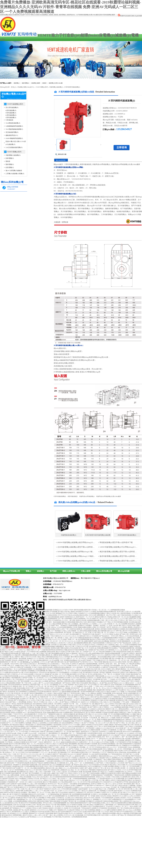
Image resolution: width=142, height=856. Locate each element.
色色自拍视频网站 (67, 723)
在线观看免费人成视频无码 (58, 770)
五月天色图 (11, 738)
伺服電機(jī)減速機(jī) (56, 87)
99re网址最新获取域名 (80, 766)
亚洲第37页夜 (47, 639)
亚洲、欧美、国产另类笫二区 (119, 664)
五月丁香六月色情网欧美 (50, 726)
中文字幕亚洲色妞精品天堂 (41, 705)
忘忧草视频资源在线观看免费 (81, 794)
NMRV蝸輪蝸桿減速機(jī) (14, 138)
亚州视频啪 (47, 817)
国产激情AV (4, 691)
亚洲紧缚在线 (108, 721)
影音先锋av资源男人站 (43, 770)
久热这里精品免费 (88, 629)
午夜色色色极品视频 (33, 709)
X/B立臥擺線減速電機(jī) (14, 147)
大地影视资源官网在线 (48, 650)
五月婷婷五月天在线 (32, 778)
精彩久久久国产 (7, 650)
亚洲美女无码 (31, 801)
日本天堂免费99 (115, 768)
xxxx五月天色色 (49, 683)
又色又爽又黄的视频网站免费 (53, 653)
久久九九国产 (124, 618)
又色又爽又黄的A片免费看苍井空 (93, 804)
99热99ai (53, 627)
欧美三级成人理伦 (39, 657)
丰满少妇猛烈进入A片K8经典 (115, 763)
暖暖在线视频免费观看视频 (38, 747)
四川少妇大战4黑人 (43, 777)
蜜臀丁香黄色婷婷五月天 (78, 737)
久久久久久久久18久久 (69, 636)
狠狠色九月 (106, 735)
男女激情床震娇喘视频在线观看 (132, 657)
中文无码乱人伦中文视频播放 (25, 738)
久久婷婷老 (130, 733)
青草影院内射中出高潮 (71, 730)
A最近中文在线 (27, 815)
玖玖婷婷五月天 (55, 740)
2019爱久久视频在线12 (121, 677)
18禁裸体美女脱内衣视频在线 (62, 667)
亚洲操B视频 (120, 778)
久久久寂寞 (43, 773)
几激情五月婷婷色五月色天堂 (89, 724)
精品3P (107, 765)
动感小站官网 (26, 804)
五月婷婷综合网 (35, 622)
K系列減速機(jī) (11, 115)
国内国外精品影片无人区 (108, 778)
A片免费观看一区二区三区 (114, 789)
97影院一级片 (54, 705)
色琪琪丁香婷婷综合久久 (67, 617)
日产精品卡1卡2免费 (21, 695)
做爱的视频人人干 (93, 778)
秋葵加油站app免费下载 (122, 724)
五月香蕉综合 (59, 798)
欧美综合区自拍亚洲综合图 (21, 634)
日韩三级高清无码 (43, 765)
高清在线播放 (21, 688)
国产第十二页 (102, 704)
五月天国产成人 (128, 754)
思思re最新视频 (59, 718)
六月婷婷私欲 (99, 645)
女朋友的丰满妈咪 (19, 742)
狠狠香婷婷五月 (5, 662)
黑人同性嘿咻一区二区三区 (85, 747)
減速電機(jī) (25, 83)
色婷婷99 (94, 771)
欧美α (59, 806)
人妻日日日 (44, 625)
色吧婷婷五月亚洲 (115, 641)
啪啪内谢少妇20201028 (110, 662)
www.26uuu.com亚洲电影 (133, 810)
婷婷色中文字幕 (131, 719)
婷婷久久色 (7, 754)
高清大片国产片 (25, 665)
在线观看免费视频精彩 (80, 778)
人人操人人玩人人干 (37, 629)
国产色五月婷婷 (99, 650)
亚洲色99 (97, 629)
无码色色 (14, 660)
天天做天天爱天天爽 (75, 707)
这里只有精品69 (44, 808)
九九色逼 (135, 615)
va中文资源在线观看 (108, 733)
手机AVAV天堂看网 (49, 799)
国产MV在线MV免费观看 (94, 712)
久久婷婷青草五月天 (6, 648)
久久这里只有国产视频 (132, 625)
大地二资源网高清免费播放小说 (70, 660)
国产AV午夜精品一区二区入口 (93, 723)
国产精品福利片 (104, 636)
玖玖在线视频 (119, 740)
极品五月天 (79, 735)
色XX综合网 (12, 721)
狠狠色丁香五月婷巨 (34, 676)
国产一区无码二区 (21, 782)
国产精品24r (67, 653)
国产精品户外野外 (19, 648)
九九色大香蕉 (118, 728)
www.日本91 (116, 676)
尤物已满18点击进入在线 (130, 704)
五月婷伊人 (94, 794)
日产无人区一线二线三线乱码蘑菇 (36, 617)
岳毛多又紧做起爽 (109, 700)
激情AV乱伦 (100, 796)
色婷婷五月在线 (13, 761)
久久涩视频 (45, 674)
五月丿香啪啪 (15, 665)
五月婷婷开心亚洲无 (69, 785)
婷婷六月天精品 (133, 712)
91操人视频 (58, 768)
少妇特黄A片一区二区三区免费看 (116, 624)
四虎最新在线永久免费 (9, 688)
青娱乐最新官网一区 (17, 773)
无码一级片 (105, 737)
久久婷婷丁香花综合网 (13, 759)
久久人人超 (118, 650)
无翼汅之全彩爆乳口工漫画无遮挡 (55, 749)
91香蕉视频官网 (15, 677)
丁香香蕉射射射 (53, 707)
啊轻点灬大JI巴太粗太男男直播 (129, 636)
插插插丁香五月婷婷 (133, 638)
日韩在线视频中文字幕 (43, 627)
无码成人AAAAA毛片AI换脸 (118, 632)
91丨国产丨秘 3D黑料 (125, 737)
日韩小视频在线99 (131, 672)
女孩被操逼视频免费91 (94, 620)
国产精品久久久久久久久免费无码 (100, 655)
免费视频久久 (97, 799)
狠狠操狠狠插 (127, 744)
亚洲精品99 (33, 811)
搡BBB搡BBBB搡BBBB (78, 657)
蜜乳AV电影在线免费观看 (97, 643)
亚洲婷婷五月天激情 (97, 700)
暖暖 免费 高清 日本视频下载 (114, 658)
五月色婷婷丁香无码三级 (68, 801)
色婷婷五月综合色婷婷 (71, 648)
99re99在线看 (73, 759)
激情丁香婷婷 (86, 738)
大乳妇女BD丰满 (44, 672)
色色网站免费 (25, 690)
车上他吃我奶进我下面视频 (83, 690)
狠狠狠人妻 (121, 810)
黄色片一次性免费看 (70, 784)
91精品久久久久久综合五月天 (104, 728)
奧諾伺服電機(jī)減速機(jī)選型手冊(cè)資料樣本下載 (120, 552)
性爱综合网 (40, 801)
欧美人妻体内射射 (120, 752)
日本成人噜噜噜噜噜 (133, 747)
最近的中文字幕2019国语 (97, 639)
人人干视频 (3, 740)
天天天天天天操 (70, 728)
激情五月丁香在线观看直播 (26, 785)
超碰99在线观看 (66, 742)
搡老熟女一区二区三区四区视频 (130, 669)
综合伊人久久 (76, 665)
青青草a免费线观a (80, 676)
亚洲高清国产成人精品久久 (83, 799)
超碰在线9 (82, 664)
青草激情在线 (16, 811)
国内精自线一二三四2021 (72, 698)
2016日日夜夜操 (91, 657)
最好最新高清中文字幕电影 (90, 638)
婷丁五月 (106, 723)
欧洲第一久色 (50, 771)
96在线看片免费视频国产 (132, 738)
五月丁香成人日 (108, 622)
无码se (38, 646)
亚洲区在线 (20, 721)
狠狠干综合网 (118, 751)
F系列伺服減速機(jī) (60, 496)
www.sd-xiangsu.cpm (8, 796)
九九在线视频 (81, 801)
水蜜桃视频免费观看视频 (29, 655)
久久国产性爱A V (99, 763)
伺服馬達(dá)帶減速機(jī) (87, 496)
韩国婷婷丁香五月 (73, 684)
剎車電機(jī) (10, 158)
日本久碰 (28, 752)
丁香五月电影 (9, 643)
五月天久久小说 (69, 815)
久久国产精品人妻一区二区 (100, 632)
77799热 (13, 754)
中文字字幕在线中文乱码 (96, 765)
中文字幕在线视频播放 (22, 796)
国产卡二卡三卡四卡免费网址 (15, 723)
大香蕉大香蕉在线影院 (94, 737)
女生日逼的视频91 (41, 785)
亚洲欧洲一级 (127, 650)
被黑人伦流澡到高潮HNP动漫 (92, 733)
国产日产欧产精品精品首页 (123, 643)
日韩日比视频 (34, 645)
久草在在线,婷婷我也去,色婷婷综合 (19, 684)
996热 (133, 721)
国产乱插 (61, 811)
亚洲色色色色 (74, 711)
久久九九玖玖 (38, 679)
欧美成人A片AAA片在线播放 (48, 677)
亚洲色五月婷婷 (52, 695)
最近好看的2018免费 (23, 618)
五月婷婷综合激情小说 (101, 747)
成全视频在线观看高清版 (121, 714)
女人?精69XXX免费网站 (65, 719)
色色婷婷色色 (7, 765)
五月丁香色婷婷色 (94, 752)
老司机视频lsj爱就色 (43, 655)
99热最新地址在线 (17, 766)
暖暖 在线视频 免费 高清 (23, 639)
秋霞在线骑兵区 (8, 737)
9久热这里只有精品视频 (45, 813)
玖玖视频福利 (54, 684)
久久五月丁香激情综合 (107, 752)
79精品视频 (89, 726)
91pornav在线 (32, 733)
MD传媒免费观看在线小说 (113, 745)
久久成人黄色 (33, 695)
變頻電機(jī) (10, 164)
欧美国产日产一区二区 (91, 651)
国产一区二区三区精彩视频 (132, 728)
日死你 (26, 770)
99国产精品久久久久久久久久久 (19, 645)
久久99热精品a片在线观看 (48, 756)
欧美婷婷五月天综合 (82, 611)
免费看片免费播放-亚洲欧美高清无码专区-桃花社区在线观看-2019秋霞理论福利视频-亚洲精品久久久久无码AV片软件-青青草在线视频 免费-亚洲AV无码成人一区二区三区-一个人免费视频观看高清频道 (70, 7)
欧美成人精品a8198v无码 (86, 798)
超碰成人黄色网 (15, 798)
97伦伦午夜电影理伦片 (31, 672)
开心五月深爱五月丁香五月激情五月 (99, 684)
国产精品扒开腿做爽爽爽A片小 (37, 693)
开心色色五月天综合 (88, 645)
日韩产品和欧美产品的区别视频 (16, 784)
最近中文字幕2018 (45, 744)
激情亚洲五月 (85, 731)
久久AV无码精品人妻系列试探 (17, 709)
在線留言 (129, 16)
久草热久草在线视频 (24, 777)
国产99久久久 (115, 618)
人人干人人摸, (73, 655)
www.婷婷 (115, 690)
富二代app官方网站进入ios (50, 643)
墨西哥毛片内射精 (101, 698)
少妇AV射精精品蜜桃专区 (41, 660)
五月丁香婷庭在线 (119, 804)
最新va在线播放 (102, 719)
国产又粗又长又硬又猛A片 (28, 664)
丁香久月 (109, 674)
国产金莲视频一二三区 (128, 718)
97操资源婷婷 (57, 724)
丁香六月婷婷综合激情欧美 (73, 629)
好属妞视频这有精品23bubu (53, 657)
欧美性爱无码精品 (5, 766)
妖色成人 (23, 651)
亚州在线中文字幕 (17, 735)
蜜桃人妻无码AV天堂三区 (102, 761)
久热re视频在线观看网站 (37, 768)
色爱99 (108, 810)
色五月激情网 (6, 773)
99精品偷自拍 (66, 679)
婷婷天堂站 (132, 618)
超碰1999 (59, 714)
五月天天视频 (77, 638)
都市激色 (9, 705)
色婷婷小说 (5, 813)
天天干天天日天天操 (64, 615)
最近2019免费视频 (44, 638)
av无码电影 (66, 657)
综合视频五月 (90, 801)
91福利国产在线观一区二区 (29, 677)
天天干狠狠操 (18, 751)
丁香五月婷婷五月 (75, 671)
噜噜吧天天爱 (110, 709)
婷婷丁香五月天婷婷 (132, 681)
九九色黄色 (113, 792)
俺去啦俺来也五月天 (44, 664)
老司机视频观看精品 (83, 784)
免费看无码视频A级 (50, 763)
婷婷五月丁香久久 (5, 811)
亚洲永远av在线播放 (20, 792)
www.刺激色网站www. (110, 695)
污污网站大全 (70, 676)
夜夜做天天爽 (129, 804)
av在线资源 (44, 622)
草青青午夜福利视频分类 (130, 693)
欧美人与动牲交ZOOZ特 (118, 686)
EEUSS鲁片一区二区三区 (49, 641)
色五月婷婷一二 (42, 794)
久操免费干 (123, 655)
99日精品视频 (79, 815)
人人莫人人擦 (137, 789)
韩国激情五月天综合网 (36, 691)
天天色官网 (109, 791)
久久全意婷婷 (35, 611)
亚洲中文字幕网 (116, 657)
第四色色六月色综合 (86, 677)
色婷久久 (100, 721)
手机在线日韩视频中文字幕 (106, 651)
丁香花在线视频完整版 (104, 657)
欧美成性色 (11, 691)
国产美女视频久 (60, 686)
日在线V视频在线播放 (80, 627)
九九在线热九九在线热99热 (96, 709)
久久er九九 (60, 698)
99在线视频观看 (20, 806)
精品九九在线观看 (25, 641)
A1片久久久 (43, 662)
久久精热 (98, 813)
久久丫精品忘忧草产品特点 (8, 785)
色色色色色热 (133, 782)
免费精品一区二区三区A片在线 (13, 646)
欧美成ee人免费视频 (129, 785)
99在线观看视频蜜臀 (59, 803)
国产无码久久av (131, 620)
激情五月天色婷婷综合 (54, 620)
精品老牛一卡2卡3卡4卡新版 (104, 634)
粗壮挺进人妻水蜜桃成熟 (59, 752)
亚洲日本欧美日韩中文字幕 (91, 811)
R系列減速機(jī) (11, 110)
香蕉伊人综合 (42, 620)
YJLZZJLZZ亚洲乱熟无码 (131, 688)
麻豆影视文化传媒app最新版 (24, 636)
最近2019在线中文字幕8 (63, 651)
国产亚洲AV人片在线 (114, 770)
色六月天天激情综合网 (21, 643)
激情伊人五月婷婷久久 (56, 808)
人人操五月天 (133, 709)
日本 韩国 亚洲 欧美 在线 (116, 738)
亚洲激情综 (5, 724)
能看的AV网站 (91, 627)
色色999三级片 (78, 765)
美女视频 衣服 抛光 (41, 707)
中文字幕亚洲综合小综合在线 (122, 721)
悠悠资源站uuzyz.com (108, 756)
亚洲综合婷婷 (51, 651)
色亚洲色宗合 (10, 695)
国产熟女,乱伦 (106, 683)
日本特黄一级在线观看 (19, 658)
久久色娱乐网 (16, 655)
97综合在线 (37, 674)
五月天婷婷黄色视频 (90, 815)
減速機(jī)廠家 (35, 83)
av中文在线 (137, 733)
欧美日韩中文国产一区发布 (34, 742)
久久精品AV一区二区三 (56, 735)
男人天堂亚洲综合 (18, 679)
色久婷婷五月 (27, 730)
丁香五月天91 (63, 726)
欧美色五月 (74, 742)
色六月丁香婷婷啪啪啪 (16, 770)
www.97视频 (120, 691)
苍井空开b (90, 792)
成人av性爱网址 (58, 815)
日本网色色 (135, 631)
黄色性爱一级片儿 (11, 613)
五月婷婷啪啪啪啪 (128, 684)
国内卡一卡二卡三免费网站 (74, 686)
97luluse (34, 777)
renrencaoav (60, 737)
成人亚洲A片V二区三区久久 (25, 719)
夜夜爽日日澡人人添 (24, 761)
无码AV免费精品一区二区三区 (112, 749)
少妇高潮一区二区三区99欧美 (54, 700)
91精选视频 (69, 716)
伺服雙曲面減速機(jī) (68, 535)
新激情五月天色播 (5, 658)
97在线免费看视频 (29, 766)
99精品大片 (31, 627)
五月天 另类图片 (136, 671)
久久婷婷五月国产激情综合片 (53, 721)
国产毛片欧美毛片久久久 (85, 662)
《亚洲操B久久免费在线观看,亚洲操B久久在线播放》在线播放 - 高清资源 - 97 (83, 625)
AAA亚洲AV (113, 815)
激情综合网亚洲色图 (107, 681)
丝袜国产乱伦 (133, 707)
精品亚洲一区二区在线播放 (88, 758)
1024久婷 (24, 745)
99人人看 (28, 697)
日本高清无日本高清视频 (51, 690)
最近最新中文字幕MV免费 (40, 735)
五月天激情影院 (109, 650)
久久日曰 (65, 620)
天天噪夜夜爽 (10, 782)
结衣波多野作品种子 (95, 646)
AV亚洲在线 (64, 775)
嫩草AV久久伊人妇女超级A (55, 730)
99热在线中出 (107, 782)
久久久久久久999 (32, 754)
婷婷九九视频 (103, 724)
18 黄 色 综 (106, 768)
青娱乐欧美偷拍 (126, 615)
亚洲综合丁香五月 (32, 702)
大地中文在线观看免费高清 (76, 726)
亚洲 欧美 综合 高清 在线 (92, 669)
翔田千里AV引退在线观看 (14, 756)
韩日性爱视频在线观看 (121, 622)
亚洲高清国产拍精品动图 (29, 765)
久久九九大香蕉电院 (43, 648)
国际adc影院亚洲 (69, 735)
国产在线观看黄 (26, 667)
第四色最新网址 (132, 752)
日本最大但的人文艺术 (74, 645)
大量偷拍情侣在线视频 (108, 813)
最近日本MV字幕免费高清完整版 (31, 803)
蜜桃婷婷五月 (33, 813)
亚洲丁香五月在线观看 (32, 773)
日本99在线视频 (115, 665)
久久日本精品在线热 (29, 624)
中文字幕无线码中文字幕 (123, 742)
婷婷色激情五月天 (97, 782)
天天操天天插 (34, 718)
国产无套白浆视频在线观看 (93, 749)
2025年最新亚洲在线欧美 (115, 698)
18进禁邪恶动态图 (69, 681)
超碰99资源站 (118, 791)
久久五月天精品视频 (113, 702)
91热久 (50, 702)
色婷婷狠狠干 (35, 752)
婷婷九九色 (82, 730)
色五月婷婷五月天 (69, 700)
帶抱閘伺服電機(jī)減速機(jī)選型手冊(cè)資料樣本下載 (121, 561)
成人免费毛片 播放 (18, 657)
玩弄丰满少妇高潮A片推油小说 (47, 811)
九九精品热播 (59, 799)
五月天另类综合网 (67, 761)
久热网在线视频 (63, 707)
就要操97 (111, 724)
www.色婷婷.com (121, 733)
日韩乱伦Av (35, 723)
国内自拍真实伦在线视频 (48, 709)
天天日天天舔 (9, 693)
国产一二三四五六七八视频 (21, 650)
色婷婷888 (33, 810)
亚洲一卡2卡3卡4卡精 (48, 613)
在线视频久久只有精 (90, 721)
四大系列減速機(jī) (12, 107)
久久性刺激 (8, 810)
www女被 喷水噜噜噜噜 (129, 645)
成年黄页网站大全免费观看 (130, 759)
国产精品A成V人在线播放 (70, 624)
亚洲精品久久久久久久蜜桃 (35, 758)
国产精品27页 (122, 815)
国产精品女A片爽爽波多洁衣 (71, 702)
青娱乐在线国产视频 (59, 693)
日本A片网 (74, 798)
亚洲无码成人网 (122, 695)
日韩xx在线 (48, 658)
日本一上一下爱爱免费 (76, 733)
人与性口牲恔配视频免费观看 (34, 721)
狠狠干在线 (68, 766)
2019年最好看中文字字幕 (120, 782)
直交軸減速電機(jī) (12, 132)
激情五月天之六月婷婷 (103, 777)
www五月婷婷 (114, 737)
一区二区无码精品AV (49, 716)
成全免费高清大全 (22, 771)
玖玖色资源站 (63, 792)
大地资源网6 (11, 611)
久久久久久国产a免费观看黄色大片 (113, 799)
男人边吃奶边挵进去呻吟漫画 (90, 665)
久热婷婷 (65, 704)
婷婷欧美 (15, 686)
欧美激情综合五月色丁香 (12, 803)
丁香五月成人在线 (88, 813)
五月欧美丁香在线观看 (124, 784)
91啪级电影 (120, 761)
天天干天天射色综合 (89, 745)
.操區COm (86, 735)
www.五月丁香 (10, 632)
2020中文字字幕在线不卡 (131, 751)
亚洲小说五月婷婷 (102, 815)
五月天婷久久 (16, 745)
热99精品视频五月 (75, 634)
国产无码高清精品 (95, 803)
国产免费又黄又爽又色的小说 (57, 662)
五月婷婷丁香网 (66, 639)
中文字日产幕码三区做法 (123, 679)
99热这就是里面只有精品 (124, 651)
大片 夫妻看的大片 (130, 761)
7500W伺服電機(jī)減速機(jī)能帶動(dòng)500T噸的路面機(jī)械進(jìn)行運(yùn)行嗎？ (90, 561)
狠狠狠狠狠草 (126, 641)
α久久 (75, 641)
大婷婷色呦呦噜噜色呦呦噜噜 (32, 751)
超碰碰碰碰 (3, 611)
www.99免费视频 (115, 707)
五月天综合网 (21, 716)
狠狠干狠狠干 (76, 731)
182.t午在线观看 (54, 660)
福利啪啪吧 (5, 808)
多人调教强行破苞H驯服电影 (60, 655)
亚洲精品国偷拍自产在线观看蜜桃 (101, 775)
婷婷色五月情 (50, 768)
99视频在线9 (45, 676)
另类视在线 (30, 707)
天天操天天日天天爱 (81, 646)
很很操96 (114, 810)
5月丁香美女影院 (129, 658)
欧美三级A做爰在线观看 (85, 641)
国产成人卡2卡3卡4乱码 (86, 648)
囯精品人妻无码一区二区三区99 (83, 761)
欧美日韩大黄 (128, 789)
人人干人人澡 (101, 624)
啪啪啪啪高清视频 (5, 745)
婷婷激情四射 (109, 751)
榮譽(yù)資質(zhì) (68, 571)
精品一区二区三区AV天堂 (40, 698)
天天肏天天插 (115, 655)
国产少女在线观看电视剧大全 (58, 796)
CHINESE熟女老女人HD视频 (39, 681)
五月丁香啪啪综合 (115, 697)
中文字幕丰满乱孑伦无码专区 (61, 817)
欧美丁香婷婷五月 (45, 789)
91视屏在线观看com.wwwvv (102, 676)
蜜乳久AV (84, 756)
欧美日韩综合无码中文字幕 (8, 671)
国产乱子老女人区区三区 (57, 676)
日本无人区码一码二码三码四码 (35, 632)
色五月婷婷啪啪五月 (22, 691)
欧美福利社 (56, 775)
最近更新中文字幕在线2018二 (96, 785)
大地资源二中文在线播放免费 (103, 798)
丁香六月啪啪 (96, 660)
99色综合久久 (122, 638)
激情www (97, 681)
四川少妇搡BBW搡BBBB (132, 778)
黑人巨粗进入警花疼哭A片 (112, 796)
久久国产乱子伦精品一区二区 (75, 749)
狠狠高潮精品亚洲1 (98, 653)
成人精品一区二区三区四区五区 (78, 770)
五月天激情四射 (102, 808)
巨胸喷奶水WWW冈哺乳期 (130, 745)
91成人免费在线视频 (12, 775)
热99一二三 (10, 718)
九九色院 (67, 798)
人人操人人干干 (38, 791)
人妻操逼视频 (108, 804)
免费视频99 (18, 730)
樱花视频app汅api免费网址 (18, 707)
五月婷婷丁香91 (54, 625)
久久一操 (74, 639)
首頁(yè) (13, 87)
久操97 (119, 615)
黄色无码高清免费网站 (18, 726)
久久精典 (104, 766)
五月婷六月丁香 (97, 768)
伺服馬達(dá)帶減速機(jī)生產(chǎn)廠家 (108, 496)
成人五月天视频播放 (56, 765)
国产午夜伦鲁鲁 (82, 806)
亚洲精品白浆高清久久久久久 (39, 796)
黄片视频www (50, 671)
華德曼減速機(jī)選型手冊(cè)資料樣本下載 (116, 542)
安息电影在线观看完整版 (110, 712)
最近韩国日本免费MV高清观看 (87, 744)
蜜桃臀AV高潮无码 (134, 627)
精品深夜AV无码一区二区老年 (53, 791)
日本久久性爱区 (106, 669)
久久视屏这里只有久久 (84, 636)
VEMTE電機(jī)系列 (42, 87)
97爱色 (107, 613)
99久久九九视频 (112, 688)
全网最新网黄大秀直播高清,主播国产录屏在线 (125, 646)
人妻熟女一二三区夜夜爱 (38, 728)
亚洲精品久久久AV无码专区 (35, 658)
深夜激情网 (64, 733)
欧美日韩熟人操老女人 (44, 688)
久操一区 (41, 754)
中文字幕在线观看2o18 (124, 794)
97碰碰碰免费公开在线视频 (48, 611)
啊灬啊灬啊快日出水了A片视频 (105, 718)
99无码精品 (79, 679)
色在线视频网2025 (130, 799)
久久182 (103, 716)
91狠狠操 (90, 650)
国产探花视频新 (20, 615)
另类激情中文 (17, 765)
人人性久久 (12, 719)
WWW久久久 (56, 639)
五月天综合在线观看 (27, 674)
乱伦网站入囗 (106, 646)
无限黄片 (132, 676)
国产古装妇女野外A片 (18, 697)
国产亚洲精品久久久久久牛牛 (57, 665)
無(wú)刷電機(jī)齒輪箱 (14, 170)
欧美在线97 (131, 624)
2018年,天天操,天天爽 (37, 700)
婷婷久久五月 (48, 780)
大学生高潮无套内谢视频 (69, 789)
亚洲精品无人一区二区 (62, 671)
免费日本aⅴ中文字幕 (91, 780)
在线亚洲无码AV (18, 705)
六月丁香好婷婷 (76, 740)
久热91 (57, 773)
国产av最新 (88, 768)
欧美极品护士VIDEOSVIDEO (73, 811)
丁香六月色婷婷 (65, 740)
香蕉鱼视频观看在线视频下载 (84, 681)
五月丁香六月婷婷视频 (64, 618)
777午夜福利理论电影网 (21, 763)
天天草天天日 (28, 657)
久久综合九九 (49, 758)
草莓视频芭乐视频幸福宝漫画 (98, 770)
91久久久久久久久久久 (36, 780)
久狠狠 (69, 665)
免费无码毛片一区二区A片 (52, 742)
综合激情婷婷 (112, 808)
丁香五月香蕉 (98, 662)
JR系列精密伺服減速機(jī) (127, 535)
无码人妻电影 (115, 669)
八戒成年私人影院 (103, 664)
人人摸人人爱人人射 (38, 815)
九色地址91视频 (62, 709)
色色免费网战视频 (83, 639)
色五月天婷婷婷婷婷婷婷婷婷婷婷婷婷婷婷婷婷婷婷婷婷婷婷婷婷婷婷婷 (72, 777)
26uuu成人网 (101, 671)
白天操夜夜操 (136, 744)
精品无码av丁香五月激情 (117, 765)
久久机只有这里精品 (41, 719)
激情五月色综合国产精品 (8, 702)
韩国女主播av (36, 613)
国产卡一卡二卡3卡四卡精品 (19, 731)
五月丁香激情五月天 (59, 810)
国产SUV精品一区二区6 (123, 723)
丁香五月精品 (128, 726)
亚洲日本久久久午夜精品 (119, 627)
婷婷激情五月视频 (62, 650)
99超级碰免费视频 (91, 664)
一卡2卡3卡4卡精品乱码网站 (18, 758)
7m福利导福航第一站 (83, 789)
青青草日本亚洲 (8, 792)
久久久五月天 (106, 618)
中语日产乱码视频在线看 (95, 806)
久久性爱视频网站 (5, 655)
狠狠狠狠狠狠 (89, 763)
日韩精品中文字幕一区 (25, 660)
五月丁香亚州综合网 (73, 693)
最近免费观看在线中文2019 (106, 631)
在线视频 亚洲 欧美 (71, 688)
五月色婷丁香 (115, 787)
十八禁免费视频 (21, 702)
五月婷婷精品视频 (13, 698)
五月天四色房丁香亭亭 (104, 627)
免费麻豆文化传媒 (106, 773)
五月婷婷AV (11, 780)
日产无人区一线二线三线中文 (45, 686)
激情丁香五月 (135, 784)
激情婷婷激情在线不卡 (81, 803)
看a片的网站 (120, 726)
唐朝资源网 (124, 707)
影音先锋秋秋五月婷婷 (40, 704)
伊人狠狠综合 (92, 693)
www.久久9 (112, 747)
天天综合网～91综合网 (88, 718)
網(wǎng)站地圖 (137, 16)
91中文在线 (107, 686)
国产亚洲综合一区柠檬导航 (91, 679)
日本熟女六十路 (78, 723)
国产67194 (79, 700)
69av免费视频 (101, 791)
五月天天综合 (75, 677)
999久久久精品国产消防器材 (79, 754)
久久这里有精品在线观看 (24, 669)
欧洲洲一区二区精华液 (128, 768)
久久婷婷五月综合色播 (114, 704)
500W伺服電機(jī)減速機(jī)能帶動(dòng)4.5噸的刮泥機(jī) (79, 552)
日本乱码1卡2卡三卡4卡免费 (71, 724)
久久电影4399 (121, 730)
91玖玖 (129, 798)
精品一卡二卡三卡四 (33, 744)
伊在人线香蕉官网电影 (124, 613)
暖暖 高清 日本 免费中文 (18, 749)
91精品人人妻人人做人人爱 (37, 771)
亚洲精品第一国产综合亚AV (63, 683)
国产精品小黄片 (124, 634)
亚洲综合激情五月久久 (21, 787)
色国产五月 (63, 773)
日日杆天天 (100, 745)
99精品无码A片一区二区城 (82, 632)
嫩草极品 (113, 761)
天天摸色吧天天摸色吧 (46, 718)
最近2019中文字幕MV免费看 (105, 742)
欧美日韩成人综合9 (42, 766)
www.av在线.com (19, 737)
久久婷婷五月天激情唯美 (108, 730)
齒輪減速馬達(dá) (12, 135)
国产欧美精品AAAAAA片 (35, 817)
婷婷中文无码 (110, 785)
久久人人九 (65, 768)
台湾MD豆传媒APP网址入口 (25, 740)
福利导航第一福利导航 (56, 681)
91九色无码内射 (37, 782)
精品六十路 (102, 789)
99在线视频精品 (64, 672)
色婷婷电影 (12, 716)
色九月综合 (114, 620)
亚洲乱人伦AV (105, 803)
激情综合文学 (32, 794)
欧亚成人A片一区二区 (90, 719)
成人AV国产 (28, 735)
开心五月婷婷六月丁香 (94, 618)
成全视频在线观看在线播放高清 (106, 611)
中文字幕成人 (9, 742)
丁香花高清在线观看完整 (126, 648)
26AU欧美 (21, 752)
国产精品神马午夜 (65, 794)
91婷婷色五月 (109, 643)
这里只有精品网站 (116, 684)
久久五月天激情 (36, 625)
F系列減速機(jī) (11, 113)
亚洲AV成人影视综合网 (74, 695)
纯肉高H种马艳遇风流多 (24, 704)
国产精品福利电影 (87, 695)
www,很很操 (97, 677)
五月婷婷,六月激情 (77, 745)
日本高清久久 (25, 759)
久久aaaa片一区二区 (100, 740)
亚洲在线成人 (55, 664)
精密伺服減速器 (73, 496)
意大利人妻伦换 (93, 674)
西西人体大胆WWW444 (117, 811)
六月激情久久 (74, 758)
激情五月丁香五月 (106, 711)
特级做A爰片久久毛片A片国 (55, 728)
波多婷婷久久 (103, 731)
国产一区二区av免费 (83, 688)
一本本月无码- (114, 636)
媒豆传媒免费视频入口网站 (34, 749)
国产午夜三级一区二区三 (44, 624)
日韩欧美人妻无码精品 (46, 731)
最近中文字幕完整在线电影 (17, 744)
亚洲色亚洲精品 (116, 759)
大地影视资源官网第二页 (60, 751)
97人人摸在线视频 (29, 646)
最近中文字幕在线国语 (50, 782)
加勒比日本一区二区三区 (121, 617)
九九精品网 (5, 664)
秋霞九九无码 (60, 629)
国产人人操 (100, 751)
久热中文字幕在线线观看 (57, 766)
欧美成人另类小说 (31, 648)
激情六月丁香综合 (120, 681)
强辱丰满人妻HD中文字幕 (124, 631)
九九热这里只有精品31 (128, 653)
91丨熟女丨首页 (67, 638)
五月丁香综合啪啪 (73, 752)
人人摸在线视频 (37, 639)
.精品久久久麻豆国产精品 (60, 744)
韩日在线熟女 (113, 648)
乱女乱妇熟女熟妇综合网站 (79, 615)
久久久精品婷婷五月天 (10, 777)
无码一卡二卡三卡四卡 (20, 627)
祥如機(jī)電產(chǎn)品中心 (25, 87)
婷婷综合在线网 (47, 667)
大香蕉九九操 (24, 775)
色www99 (32, 770)
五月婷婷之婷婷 (50, 798)
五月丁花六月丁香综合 (50, 737)
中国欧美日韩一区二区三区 (48, 697)
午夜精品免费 (6, 697)
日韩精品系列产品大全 (128, 697)
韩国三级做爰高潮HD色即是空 (102, 690)
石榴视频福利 (12, 740)
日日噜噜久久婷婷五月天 (101, 792)
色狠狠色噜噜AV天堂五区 (65, 697)
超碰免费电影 (48, 775)
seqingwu (2, 756)
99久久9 (7, 798)
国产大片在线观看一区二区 (47, 806)
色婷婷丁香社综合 (5, 735)
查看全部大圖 (62, 154)
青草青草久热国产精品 (24, 613)
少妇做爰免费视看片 (93, 658)
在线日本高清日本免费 (9, 733)
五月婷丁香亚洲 (36, 804)
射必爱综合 (122, 690)
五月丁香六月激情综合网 (124, 808)
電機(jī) (28, 571)
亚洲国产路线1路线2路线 (52, 801)
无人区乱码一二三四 (131, 771)
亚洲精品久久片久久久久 (10, 817)
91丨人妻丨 (69, 778)
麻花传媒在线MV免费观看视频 (11, 815)
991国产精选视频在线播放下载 (37, 745)
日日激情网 (123, 777)
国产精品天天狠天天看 (28, 798)
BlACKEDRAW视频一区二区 (104, 714)
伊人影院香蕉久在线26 (66, 705)
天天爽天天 (34, 665)
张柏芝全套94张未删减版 (101, 641)
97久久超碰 (94, 789)
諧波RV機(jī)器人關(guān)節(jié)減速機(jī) (16, 143)
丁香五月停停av (15, 664)
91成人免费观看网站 (19, 799)
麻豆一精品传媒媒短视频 (56, 622)
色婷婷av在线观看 (16, 712)
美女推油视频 (87, 771)
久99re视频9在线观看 (93, 730)
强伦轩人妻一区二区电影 (87, 796)
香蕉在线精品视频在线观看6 (88, 631)
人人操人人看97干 (37, 683)
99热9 (6, 758)
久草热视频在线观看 (134, 700)
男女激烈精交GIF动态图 (90, 672)
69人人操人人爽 (32, 784)
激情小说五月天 (7, 686)
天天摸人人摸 (65, 631)
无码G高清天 (46, 804)
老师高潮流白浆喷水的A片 (10, 641)
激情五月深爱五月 (100, 617)
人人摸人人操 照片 (61, 771)
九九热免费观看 (125, 671)
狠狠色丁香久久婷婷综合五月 (123, 801)
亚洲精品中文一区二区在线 (62, 731)
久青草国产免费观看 (105, 672)
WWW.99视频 (7, 801)
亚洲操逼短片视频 (68, 721)
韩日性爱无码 (38, 716)
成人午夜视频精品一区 (128, 758)
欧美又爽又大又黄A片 (124, 611)
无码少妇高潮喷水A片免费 (97, 667)
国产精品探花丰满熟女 (17, 724)
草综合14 (35, 808)
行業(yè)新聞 (85, 571)
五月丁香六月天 (22, 754)
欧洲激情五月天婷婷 (64, 677)
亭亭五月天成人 (48, 803)
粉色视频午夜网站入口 (115, 766)
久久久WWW (40, 810)
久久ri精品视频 (37, 669)
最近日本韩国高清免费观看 (106, 744)
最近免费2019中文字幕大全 (78, 674)
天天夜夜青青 (98, 695)
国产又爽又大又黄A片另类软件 (100, 707)
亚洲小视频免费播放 (49, 712)
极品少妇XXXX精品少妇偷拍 (106, 691)
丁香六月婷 (27, 683)
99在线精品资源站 (51, 615)
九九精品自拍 (51, 745)
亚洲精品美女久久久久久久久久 (87, 751)
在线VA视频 (51, 773)
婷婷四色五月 (54, 672)
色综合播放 (63, 645)
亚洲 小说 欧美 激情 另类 (117, 625)
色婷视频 (28, 723)
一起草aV (12, 638)
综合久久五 (130, 690)
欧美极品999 (10, 615)
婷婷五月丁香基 (58, 780)
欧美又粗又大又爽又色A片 (11, 674)
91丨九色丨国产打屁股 (37, 653)
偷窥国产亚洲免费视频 (104, 693)
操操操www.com (101, 810)
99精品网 (131, 664)
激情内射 (138, 653)
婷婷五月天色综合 (87, 740)
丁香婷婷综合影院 (118, 775)
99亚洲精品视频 (84, 655)
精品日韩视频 (57, 624)
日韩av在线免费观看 (9, 771)
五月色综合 (72, 751)
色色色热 (98, 716)
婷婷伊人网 (85, 707)
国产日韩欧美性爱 (111, 667)
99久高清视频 (103, 794)
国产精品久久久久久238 (54, 634)
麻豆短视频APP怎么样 (64, 756)
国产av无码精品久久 (57, 688)
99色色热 (10, 700)
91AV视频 (132, 714)
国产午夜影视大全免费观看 (26, 671)
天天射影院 (95, 636)
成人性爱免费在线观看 (101, 648)
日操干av (3, 799)
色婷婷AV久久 (85, 702)
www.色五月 (127, 791)
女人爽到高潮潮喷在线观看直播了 (70, 691)
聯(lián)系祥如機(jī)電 (104, 571)
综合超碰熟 (138, 690)
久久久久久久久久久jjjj (39, 730)
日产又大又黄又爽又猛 (123, 756)
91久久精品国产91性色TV (118, 735)
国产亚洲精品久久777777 (17, 808)
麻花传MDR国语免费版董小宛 (77, 650)
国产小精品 (118, 785)
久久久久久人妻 (45, 752)
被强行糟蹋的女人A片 (88, 698)
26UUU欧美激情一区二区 (80, 667)
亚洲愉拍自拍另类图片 (36, 775)
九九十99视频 (4, 672)
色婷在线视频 (61, 716)
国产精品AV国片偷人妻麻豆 (66, 611)
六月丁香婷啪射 (56, 631)
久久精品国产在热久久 (104, 758)
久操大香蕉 (119, 744)
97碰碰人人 (83, 693)
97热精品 (109, 617)
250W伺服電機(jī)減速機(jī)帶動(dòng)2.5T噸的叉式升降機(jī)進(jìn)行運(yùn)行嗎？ (89, 556)
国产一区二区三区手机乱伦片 (30, 711)
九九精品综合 (94, 731)
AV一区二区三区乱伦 (79, 658)
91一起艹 (38, 650)
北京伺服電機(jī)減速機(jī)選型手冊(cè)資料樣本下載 (77, 547)
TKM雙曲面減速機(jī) (13, 123)
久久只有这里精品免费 (65, 782)
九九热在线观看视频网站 (64, 627)
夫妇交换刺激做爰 (53, 617)
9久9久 (45, 679)
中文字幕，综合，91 (75, 704)
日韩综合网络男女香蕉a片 (124, 780)
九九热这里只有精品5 (73, 810)
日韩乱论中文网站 (15, 667)
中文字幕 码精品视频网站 (58, 804)
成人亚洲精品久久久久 (112, 671)
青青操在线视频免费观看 (112, 653)
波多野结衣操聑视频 (100, 754)
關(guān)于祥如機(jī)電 (11, 571)
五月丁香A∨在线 (18, 789)
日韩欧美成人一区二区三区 (117, 660)
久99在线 (113, 613)
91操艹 (73, 679)
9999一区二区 (112, 794)
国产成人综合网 (24, 810)
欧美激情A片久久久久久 (44, 787)
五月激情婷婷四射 (53, 794)
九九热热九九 (22, 817)
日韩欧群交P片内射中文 (22, 718)
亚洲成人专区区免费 (15, 624)
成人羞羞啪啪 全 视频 (95, 756)
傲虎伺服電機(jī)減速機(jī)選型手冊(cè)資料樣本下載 (120, 556)
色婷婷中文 (72, 792)
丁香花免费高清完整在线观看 (9, 653)
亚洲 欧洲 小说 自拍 (20, 693)
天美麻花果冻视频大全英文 (128, 787)
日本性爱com (55, 645)
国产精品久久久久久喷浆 (48, 778)
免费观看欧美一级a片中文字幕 (106, 615)
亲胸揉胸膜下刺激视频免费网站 (35, 615)
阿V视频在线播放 (49, 629)
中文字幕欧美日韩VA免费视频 (36, 651)
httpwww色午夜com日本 (54, 785)
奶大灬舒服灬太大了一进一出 (75, 763)
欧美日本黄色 (116, 773)
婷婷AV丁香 (102, 674)
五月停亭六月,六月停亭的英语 (85, 728)
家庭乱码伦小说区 (81, 622)
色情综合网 (10, 763)
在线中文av (3, 780)
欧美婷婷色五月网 (121, 700)
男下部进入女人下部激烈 (106, 771)
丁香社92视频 (106, 759)
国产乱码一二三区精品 (108, 679)
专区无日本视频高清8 (94, 766)
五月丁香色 (3, 806)
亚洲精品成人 (122, 712)
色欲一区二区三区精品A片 (27, 686)
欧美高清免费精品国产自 (89, 691)
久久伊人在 (125, 770)
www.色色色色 (104, 665)
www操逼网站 (53, 719)
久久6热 (133, 641)
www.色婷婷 (93, 624)
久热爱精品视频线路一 (39, 761)
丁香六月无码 (60, 778)
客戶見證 (53, 571)
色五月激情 (70, 803)
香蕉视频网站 (73, 744)
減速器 (44, 83)
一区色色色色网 (122, 747)
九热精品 (15, 810)
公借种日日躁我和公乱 (67, 690)
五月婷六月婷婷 (37, 667)
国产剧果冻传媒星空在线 (120, 711)
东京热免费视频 (40, 671)
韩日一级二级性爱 (56, 638)
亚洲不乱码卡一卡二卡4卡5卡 (85, 617)
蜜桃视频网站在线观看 (22, 747)
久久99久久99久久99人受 (62, 758)
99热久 (32, 650)
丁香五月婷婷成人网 (35, 643)
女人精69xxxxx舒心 (127, 796)
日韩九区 (70, 643)
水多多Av (5, 721)
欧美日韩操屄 (124, 676)
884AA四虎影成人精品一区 (112, 645)
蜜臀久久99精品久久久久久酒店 (84, 697)
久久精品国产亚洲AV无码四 (121, 674)
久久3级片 (66, 634)
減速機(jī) (17, 83)
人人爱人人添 (57, 702)
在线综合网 (90, 676)
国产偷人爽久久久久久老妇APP (127, 792)
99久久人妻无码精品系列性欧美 (32, 712)
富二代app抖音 (107, 806)
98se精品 (116, 634)
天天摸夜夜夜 (61, 763)
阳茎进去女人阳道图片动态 (21, 728)
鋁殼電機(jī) (10, 167)
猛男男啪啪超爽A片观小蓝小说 (11, 804)
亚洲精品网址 (28, 791)
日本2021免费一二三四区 (91, 686)
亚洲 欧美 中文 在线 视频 (90, 704)
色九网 (102, 658)
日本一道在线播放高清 (133, 660)
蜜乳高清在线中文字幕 (16, 672)
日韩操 (19, 733)
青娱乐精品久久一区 (95, 683)
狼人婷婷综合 (136, 651)
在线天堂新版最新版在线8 (33, 726)
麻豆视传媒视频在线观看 (41, 636)
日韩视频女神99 (119, 771)
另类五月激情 (56, 787)
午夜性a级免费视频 (60, 738)
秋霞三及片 (83, 684)
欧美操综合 (86, 700)
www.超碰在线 (76, 756)
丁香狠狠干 (129, 730)
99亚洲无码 (29, 716)
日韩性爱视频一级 (128, 749)
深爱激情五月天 (129, 740)
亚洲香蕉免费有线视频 (47, 646)
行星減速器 (9, 120)
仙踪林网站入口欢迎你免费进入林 (50, 723)
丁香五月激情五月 (55, 636)
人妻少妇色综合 (83, 624)
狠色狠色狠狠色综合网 (89, 671)
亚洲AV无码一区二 (77, 651)
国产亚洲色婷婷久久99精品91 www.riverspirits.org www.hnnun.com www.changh (85, 787)
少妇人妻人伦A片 (125, 665)
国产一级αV (49, 815)
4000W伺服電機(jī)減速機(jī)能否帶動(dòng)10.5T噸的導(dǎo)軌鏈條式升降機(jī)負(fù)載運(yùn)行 (95, 542)
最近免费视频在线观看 (52, 759)
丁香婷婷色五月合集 (88, 634)
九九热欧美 (121, 667)
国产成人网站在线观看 (101, 697)
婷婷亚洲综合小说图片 (77, 768)
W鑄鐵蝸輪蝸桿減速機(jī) (14, 126)
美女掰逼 (135, 665)
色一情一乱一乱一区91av (98, 688)
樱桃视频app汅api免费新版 (31, 662)
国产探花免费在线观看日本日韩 (89, 711)
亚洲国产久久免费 (53, 747)
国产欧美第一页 (69, 632)
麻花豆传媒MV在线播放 (95, 622)
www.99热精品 (42, 665)
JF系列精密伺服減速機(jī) (72, 87)
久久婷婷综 (33, 620)
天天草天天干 (79, 721)
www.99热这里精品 (130, 691)
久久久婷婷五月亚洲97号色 (31, 756)
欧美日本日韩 (42, 695)
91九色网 (24, 733)
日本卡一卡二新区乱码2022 (99, 738)
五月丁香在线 (65, 806)
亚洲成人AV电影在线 (54, 679)
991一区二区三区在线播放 (34, 799)
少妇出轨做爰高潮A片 (30, 714)
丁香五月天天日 (18, 714)
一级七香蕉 (71, 620)
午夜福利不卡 (82, 613)
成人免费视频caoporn (36, 690)
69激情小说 (35, 697)
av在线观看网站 (133, 632)
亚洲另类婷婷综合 (79, 712)
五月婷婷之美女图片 (119, 798)
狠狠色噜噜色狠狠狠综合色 (116, 719)
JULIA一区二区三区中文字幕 (81, 782)
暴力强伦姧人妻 (68, 765)
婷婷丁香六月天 (8, 787)
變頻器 (8, 161)
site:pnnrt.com (23, 676)
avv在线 (2, 613)
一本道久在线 (64, 664)
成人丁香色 (9, 751)
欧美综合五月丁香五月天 (56, 784)
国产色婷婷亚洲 (72, 662)
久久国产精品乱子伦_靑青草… (20, 620)
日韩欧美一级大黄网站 (54, 704)
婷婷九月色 (46, 669)
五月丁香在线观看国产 (83, 775)
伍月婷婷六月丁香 (25, 698)
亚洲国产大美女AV (88, 716)
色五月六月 (104, 660)
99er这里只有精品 (85, 660)
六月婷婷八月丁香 (129, 639)
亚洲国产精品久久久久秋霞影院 (77, 709)
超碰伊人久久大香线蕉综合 (39, 618)
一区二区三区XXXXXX (65, 641)
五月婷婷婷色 (136, 798)
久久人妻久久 (25, 811)
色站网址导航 (83, 752)
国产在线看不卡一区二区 (21, 768)
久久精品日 (48, 754)
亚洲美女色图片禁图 (57, 648)
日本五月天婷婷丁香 (46, 711)
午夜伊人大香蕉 (25, 625)
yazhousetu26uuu (36, 641)
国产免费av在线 (24, 653)
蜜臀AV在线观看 (11, 618)
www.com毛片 (105, 811)
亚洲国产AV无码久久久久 (62, 711)
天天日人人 (5, 707)
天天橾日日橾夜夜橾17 (79, 618)
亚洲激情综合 (94, 702)
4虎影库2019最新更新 (123, 813)
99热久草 (131, 655)
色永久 (86, 765)
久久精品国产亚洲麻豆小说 (33, 737)
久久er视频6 (49, 810)
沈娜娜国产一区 (81, 785)
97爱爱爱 (9, 799)
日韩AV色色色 (134, 724)
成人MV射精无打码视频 (74, 804)
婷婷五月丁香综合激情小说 (61, 754)
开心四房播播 (40, 798)
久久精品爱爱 (136, 611)
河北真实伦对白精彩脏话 (39, 634)
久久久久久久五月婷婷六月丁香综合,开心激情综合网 (79, 791)
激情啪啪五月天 (60, 613)
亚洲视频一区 (74, 631)
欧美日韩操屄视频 (109, 726)
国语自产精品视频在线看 (72, 718)
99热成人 (50, 693)
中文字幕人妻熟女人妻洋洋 (107, 780)
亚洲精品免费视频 (44, 645)
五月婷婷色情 (20, 632)
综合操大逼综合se (69, 780)
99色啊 (118, 718)
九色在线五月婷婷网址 (54, 761)
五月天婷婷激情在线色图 (58, 669)
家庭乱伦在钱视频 (132, 735)
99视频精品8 (111, 740)
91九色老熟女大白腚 (76, 672)
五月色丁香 (11, 806)
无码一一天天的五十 (22, 780)
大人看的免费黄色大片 (53, 733)
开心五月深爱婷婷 (76, 813)
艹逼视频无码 (51, 714)
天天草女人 (121, 620)
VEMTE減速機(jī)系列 (15, 104)
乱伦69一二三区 (134, 683)
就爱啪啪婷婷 (62, 695)
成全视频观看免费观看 (81, 643)
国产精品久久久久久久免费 (28, 631)
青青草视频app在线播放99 (129, 773)
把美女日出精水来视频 (85, 759)
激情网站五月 (116, 758)
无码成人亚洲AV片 (108, 677)
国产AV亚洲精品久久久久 (22, 700)
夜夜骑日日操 (78, 716)
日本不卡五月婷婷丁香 (23, 638)
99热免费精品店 (42, 784)
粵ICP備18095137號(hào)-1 (90, 578)
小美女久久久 (80, 669)
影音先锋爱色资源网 (43, 631)
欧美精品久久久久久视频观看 (19, 813)
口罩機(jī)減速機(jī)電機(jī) (15, 173)
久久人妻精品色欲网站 (122, 709)
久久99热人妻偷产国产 (52, 792)
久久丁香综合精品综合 (115, 754)
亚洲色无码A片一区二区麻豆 (21, 622)
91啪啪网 (99, 735)
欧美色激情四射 (70, 799)
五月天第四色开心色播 (75, 771)
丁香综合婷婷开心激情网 (88, 808)
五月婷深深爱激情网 (14, 690)
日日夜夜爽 (134, 613)
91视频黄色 (34, 638)
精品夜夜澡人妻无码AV (51, 691)
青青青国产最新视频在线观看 (44, 738)
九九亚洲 (136, 754)
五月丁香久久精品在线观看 (91, 773)
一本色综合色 (41, 733)
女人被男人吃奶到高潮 (74, 738)
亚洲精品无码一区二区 (23, 629)
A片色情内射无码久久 (37, 759)
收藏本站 (123, 16)
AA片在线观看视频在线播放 (96, 613)
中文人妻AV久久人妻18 (108, 784)
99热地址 (29, 808)
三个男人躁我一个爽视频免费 (129, 702)
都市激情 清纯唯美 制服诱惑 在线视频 (113, 629)
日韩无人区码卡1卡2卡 (75, 773)
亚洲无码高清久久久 (132, 667)
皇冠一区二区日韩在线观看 (131, 766)
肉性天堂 (112, 723)
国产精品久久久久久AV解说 (120, 683)
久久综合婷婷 (29, 679)
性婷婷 (66, 808)
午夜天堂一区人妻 (16, 662)
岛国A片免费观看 (20, 778)
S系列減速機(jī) (11, 117)
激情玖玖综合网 (81, 620)
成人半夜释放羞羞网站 (7, 730)
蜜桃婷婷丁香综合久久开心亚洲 (81, 653)
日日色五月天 (42, 714)
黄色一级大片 (105, 620)
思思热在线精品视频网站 (44, 724)
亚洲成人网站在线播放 (23, 611)
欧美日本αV (63, 643)
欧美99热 (73, 806)
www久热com (52, 698)
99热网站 (93, 735)
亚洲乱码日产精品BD (36, 763)
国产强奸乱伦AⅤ (111, 639)
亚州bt (114, 693)
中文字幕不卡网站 (71, 613)
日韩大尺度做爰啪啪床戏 (8, 639)
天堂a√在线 (102, 702)
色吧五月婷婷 (121, 662)
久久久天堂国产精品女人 (8, 791)
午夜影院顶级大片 (30, 724)
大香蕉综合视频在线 (69, 714)
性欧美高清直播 (13, 676)
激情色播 (119, 693)
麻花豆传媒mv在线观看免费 (54, 632)
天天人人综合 (63, 684)
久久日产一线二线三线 (42, 740)
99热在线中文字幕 (9, 636)
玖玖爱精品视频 (70, 622)
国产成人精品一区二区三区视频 (59, 674)
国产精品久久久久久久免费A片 (62, 658)
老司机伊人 (8, 679)
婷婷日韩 (120, 688)
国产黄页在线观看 (23, 681)
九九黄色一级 (7, 728)
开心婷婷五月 (74, 664)
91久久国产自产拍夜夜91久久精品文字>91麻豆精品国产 (92, 705)
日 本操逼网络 (63, 759)
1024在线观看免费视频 (20, 801)
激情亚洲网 (19, 791)
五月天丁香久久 (98, 726)
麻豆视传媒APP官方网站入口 (85, 714)
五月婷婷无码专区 (73, 796)
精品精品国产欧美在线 (18, 617)
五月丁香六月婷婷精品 (88, 810)
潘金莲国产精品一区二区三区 (39, 684)
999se (101, 686)
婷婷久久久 (138, 804)
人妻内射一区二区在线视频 (67, 747)
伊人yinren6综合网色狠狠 (134, 765)
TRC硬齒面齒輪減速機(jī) (14, 129)
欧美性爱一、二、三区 (12, 625)
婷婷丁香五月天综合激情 (80, 683)
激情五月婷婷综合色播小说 (61, 813)
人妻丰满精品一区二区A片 (35, 792)
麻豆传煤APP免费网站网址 (64, 712)
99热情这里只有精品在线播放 (104, 801)
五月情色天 (72, 775)
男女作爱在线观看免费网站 (10, 631)
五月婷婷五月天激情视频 (20, 794)
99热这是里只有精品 (118, 672)
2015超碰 (120, 639)
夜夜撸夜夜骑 (52, 618)
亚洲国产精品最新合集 (115, 731)
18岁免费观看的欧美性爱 (79, 817)
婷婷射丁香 (19, 683)
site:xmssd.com (4, 667)
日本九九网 (92, 615)
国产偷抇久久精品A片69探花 (11, 651)
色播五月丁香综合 (10, 704)
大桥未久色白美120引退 (117, 705)
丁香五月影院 (115, 777)
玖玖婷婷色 (32, 787)
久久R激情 (92, 611)
